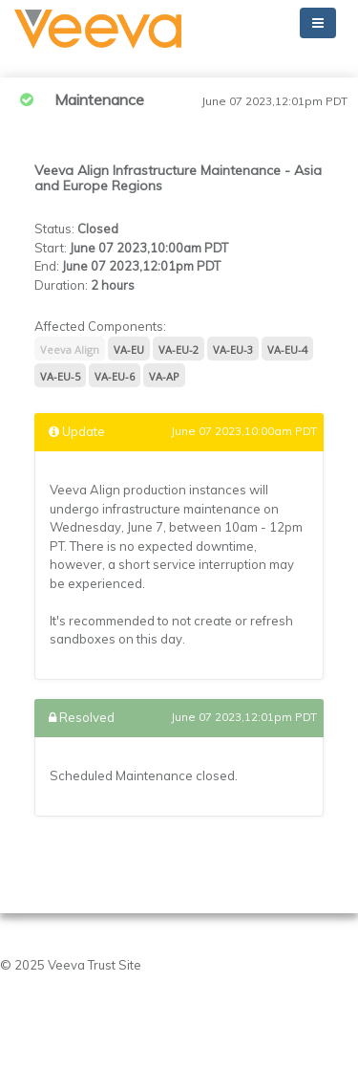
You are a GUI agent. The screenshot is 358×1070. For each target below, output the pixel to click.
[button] (97, 29)
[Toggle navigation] (318, 23)
